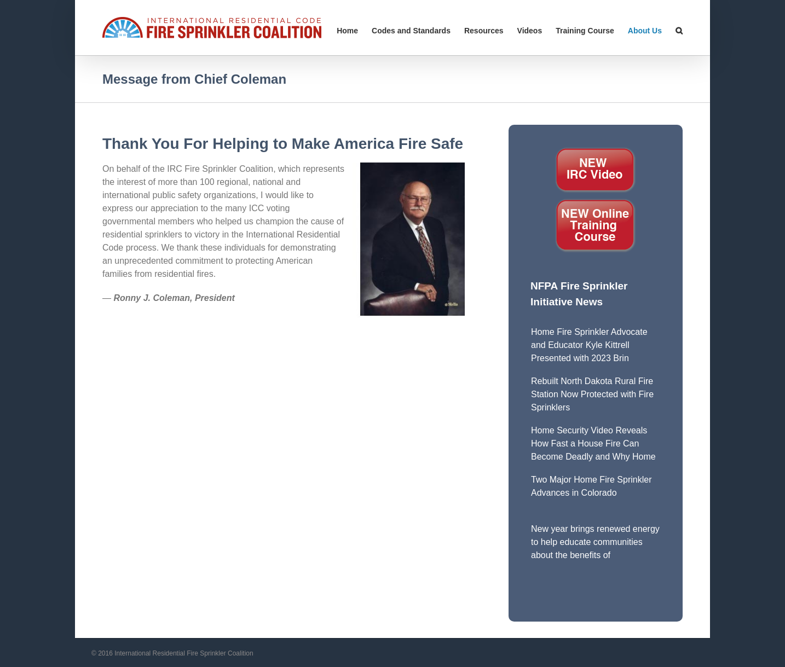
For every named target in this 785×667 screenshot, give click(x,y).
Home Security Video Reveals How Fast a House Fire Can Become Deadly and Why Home (593, 443)
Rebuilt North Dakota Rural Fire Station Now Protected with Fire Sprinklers (592, 394)
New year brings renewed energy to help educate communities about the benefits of (595, 542)
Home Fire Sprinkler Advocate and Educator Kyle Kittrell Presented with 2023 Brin (589, 345)
